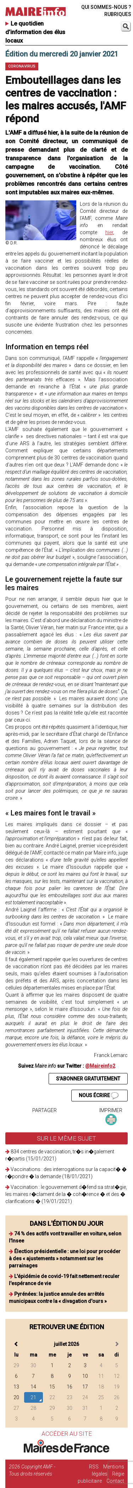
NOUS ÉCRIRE (98, 1095)
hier (109, 232)
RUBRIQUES (117, 14)
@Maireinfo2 (100, 1066)
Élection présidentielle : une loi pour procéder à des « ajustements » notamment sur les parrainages (65, 1258)
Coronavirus (21, 66)
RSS (94, 1467)
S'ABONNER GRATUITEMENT (88, 1079)
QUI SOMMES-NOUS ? (106, 7)
